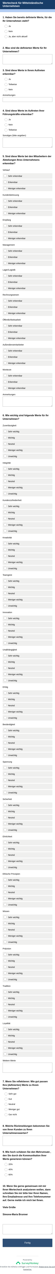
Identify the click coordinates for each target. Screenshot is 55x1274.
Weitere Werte (9, 1049)
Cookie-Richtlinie (35, 1263)
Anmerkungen (9, 92)
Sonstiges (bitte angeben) (14, 130)
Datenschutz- (18, 1263)
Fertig (27, 1227)
